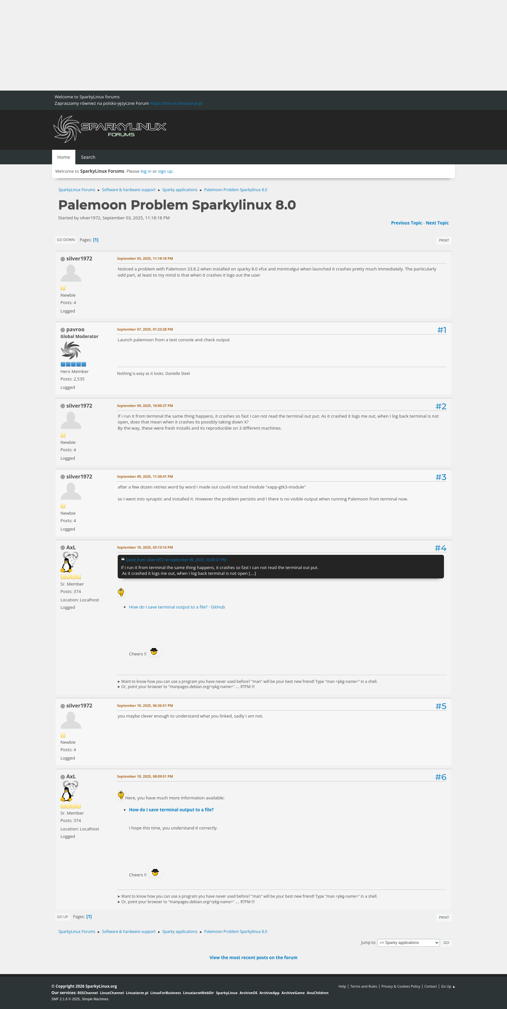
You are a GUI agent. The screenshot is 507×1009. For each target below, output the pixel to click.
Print (444, 240)
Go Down (66, 239)
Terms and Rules (363, 986)
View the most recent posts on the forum (253, 957)
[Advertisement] (194, 45)
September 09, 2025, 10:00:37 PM (145, 405)
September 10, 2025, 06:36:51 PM (145, 705)
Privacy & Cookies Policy (400, 986)
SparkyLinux (227, 992)
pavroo (75, 329)
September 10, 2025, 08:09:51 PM (145, 776)
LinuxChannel (112, 992)
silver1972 (79, 258)
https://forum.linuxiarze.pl (176, 103)
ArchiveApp (269, 992)
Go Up (62, 916)
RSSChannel (88, 992)
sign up (165, 171)
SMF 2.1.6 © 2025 (65, 999)
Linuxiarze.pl (137, 992)
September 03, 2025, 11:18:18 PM (145, 258)
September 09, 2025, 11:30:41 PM (145, 476)
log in (146, 171)
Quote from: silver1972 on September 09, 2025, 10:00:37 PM (176, 559)
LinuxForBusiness (165, 992)
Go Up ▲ (448, 986)
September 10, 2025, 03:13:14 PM (145, 547)
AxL (71, 547)
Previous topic (406, 223)
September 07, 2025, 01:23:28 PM (145, 329)
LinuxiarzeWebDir (198, 992)
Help (342, 986)
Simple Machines (95, 999)
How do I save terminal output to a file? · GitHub (177, 607)
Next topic (437, 223)
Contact (430, 986)
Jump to (368, 942)
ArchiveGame (293, 992)
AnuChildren (318, 992)
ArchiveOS (248, 992)
